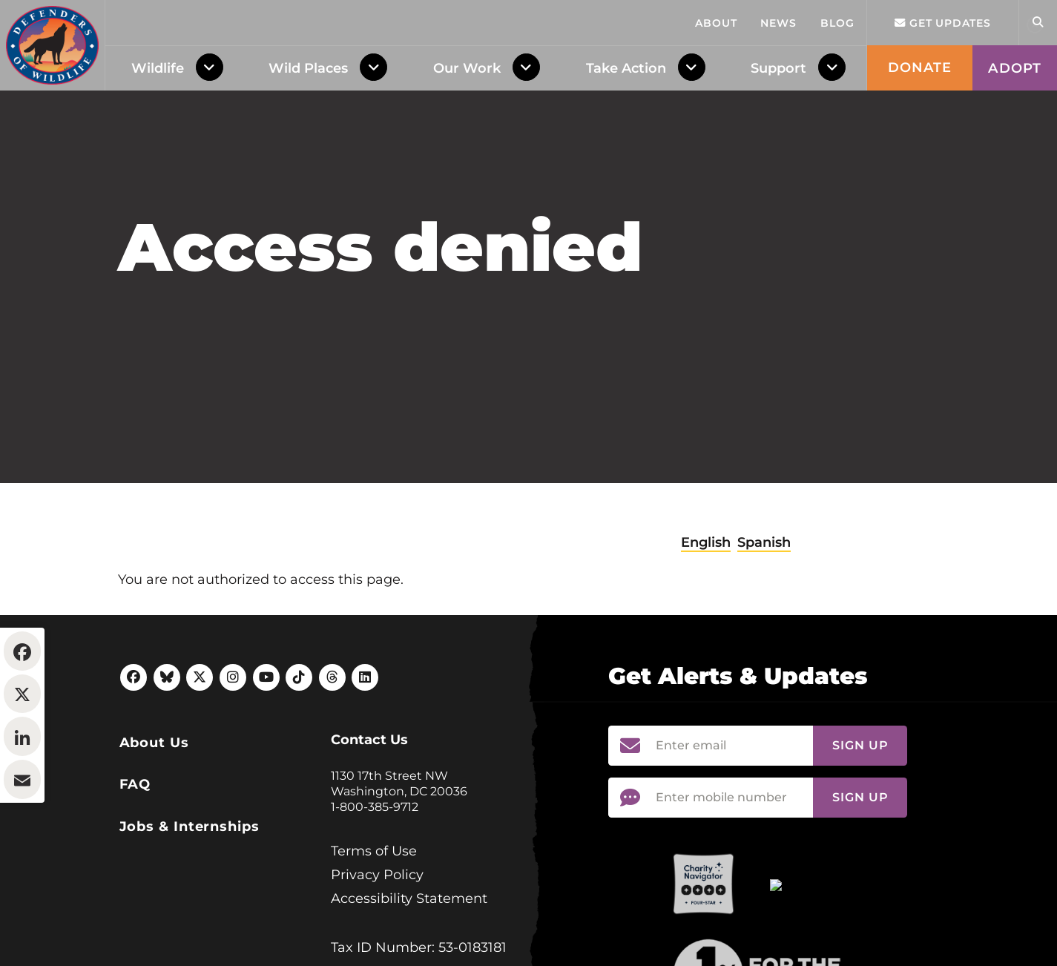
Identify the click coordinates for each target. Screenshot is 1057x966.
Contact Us (369, 830)
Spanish (764, 633)
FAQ (135, 875)
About (716, 23)
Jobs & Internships (189, 917)
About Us (154, 833)
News (778, 23)
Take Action (626, 68)
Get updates (943, 23)
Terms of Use (374, 941)
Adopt (1014, 68)
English (706, 633)
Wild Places (308, 68)
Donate (920, 67)
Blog (837, 23)
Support (778, 68)
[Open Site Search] (1037, 22)
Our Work (467, 68)
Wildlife (157, 68)
